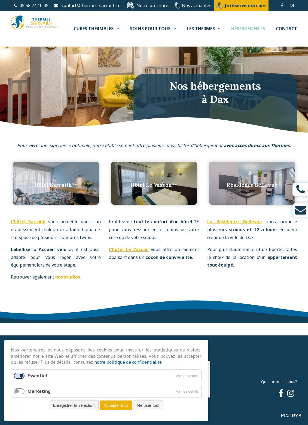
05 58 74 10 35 (31, 5)
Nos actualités (196, 5)
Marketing (39, 391)
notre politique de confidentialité (128, 362)
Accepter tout (116, 405)
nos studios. (68, 287)
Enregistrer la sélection (74, 405)
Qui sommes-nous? (279, 381)
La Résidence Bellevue (234, 232)
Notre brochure (152, 5)
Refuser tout (148, 405)
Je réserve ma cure (245, 5)
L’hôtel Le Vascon (129, 259)
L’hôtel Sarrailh (28, 232)
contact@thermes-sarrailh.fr (91, 5)
